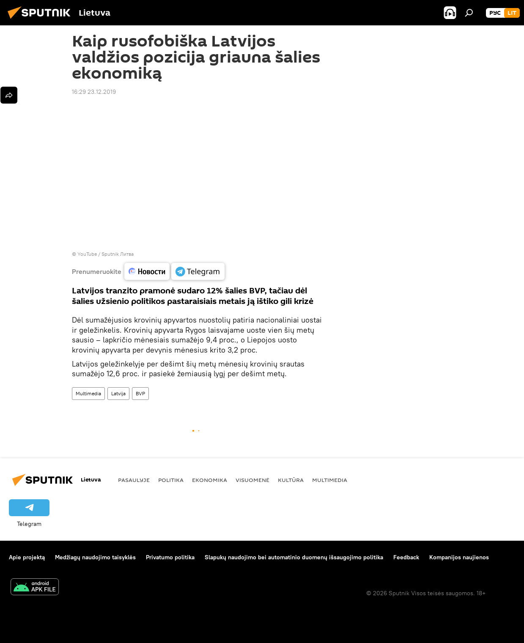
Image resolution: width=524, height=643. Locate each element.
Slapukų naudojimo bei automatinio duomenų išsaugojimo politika (294, 557)
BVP (140, 393)
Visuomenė (252, 480)
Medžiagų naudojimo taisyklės (95, 557)
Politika (171, 480)
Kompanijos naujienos (459, 557)
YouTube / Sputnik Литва (105, 254)
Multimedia (88, 393)
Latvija (118, 393)
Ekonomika (209, 480)
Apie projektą (27, 557)
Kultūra (291, 480)
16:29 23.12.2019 (94, 92)
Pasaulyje (134, 480)
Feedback (406, 557)
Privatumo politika (170, 557)
